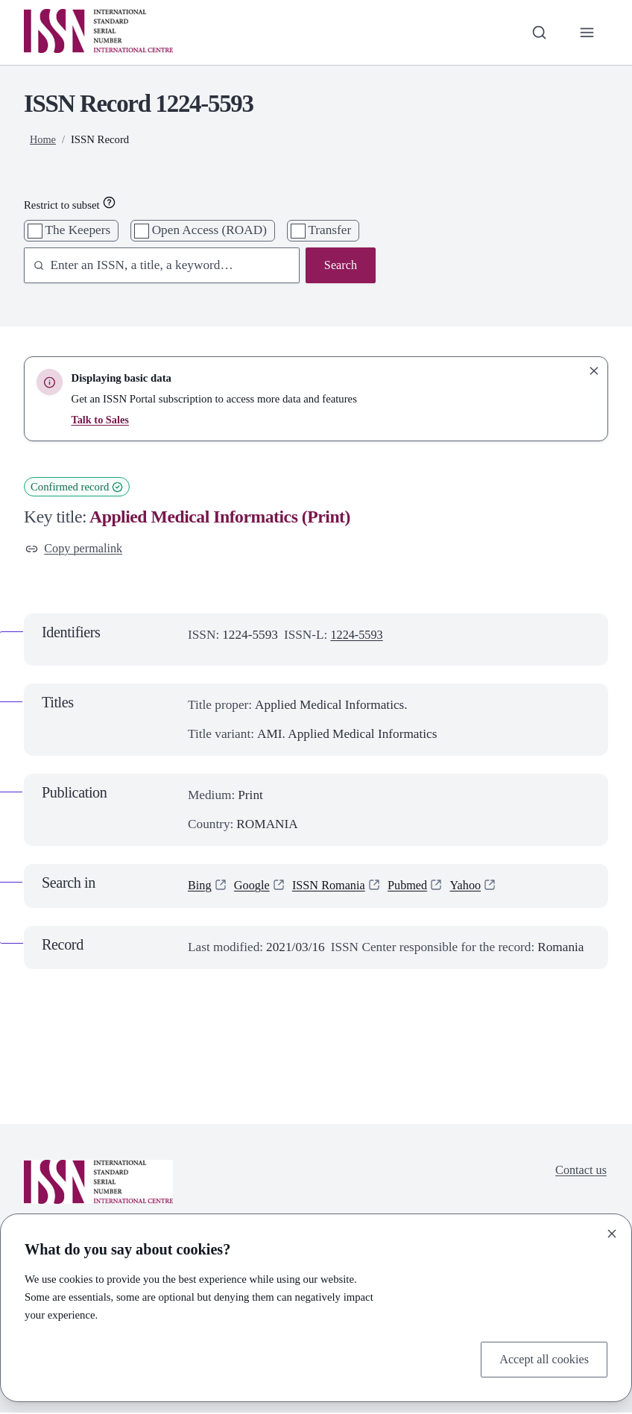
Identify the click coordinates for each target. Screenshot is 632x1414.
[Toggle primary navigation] (587, 32)
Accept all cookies (541, 1358)
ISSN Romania (334, 887)
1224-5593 (358, 636)
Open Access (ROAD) (209, 230)
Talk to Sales (101, 420)
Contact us (579, 1172)
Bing (200, 887)
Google (255, 887)
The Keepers (78, 230)
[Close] (611, 1232)
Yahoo (477, 887)
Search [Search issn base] (339, 266)
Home (43, 139)
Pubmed (417, 887)
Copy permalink (76, 549)
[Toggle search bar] (537, 32)
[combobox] (154, 266)
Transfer (329, 230)
